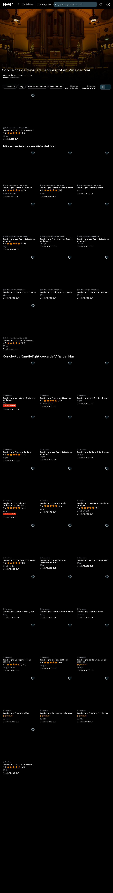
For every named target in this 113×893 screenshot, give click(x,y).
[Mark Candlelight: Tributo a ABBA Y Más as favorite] (107, 257)
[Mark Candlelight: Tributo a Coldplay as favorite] (33, 153)
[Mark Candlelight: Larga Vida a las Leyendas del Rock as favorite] (70, 525)
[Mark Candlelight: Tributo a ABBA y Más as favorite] (70, 363)
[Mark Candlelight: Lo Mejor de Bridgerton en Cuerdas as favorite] (33, 468)
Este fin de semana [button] (37, 87)
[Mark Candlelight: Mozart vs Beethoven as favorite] (107, 363)
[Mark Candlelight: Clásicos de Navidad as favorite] (33, 95)
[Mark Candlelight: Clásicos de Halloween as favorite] (70, 678)
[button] (10, 87)
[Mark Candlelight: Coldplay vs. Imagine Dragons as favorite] (107, 625)
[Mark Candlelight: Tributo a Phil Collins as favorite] (107, 678)
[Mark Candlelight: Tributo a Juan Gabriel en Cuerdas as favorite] (70, 204)
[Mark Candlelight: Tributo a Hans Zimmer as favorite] (70, 153)
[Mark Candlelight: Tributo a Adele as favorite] (107, 153)
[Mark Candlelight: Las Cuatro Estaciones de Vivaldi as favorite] (33, 204)
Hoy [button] (21, 87)
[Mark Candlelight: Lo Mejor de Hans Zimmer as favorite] (33, 625)
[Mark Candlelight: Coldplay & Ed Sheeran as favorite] (70, 257)
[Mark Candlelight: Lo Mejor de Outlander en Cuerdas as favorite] (33, 363)
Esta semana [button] (56, 87)
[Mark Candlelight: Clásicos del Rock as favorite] (70, 625)
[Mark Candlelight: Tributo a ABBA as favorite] (33, 678)
